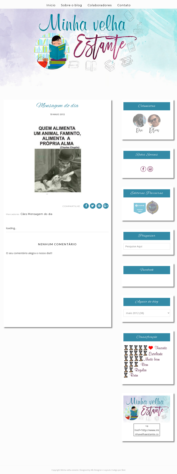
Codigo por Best (118, 470)
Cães (24, 214)
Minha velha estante (70, 470)
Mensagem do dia (40, 214)
